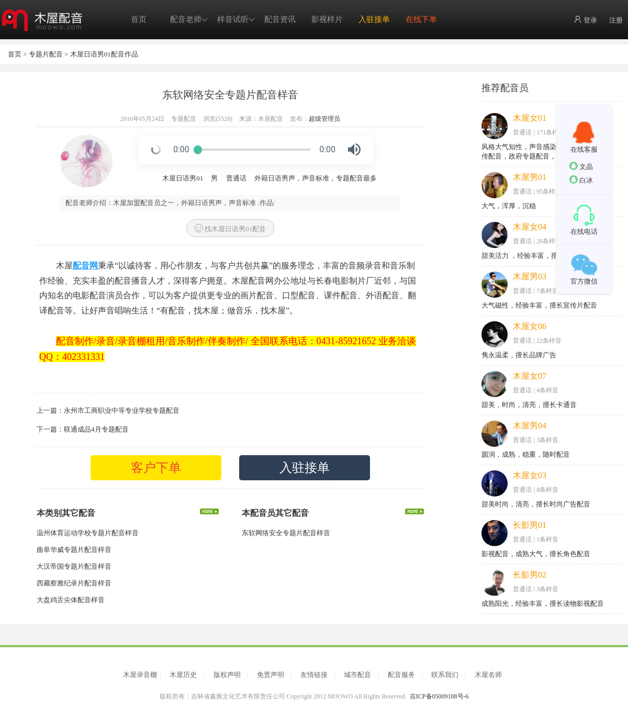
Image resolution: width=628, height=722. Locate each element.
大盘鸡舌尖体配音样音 (71, 600)
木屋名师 (488, 675)
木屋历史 (183, 675)
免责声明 (270, 675)
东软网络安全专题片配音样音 (286, 533)
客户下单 (156, 468)
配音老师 (189, 19)
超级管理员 (324, 118)
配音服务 (401, 675)
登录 (585, 19)
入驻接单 (374, 19)
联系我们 (444, 675)
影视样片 (327, 19)
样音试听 (236, 19)
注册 (616, 20)
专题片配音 (46, 54)
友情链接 (314, 675)
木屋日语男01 (182, 178)
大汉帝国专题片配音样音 (74, 566)
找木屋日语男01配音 (230, 228)
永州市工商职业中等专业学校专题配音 (122, 410)
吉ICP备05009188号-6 (439, 696)
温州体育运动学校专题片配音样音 (88, 533)
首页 (139, 19)
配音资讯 (280, 19)
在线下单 (421, 19)
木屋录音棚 (140, 675)
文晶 (581, 166)
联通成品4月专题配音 (96, 429)
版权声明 (227, 675)
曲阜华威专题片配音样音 (74, 550)
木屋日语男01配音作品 (104, 54)
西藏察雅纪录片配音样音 (74, 583)
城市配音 (357, 675)
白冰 (581, 179)
